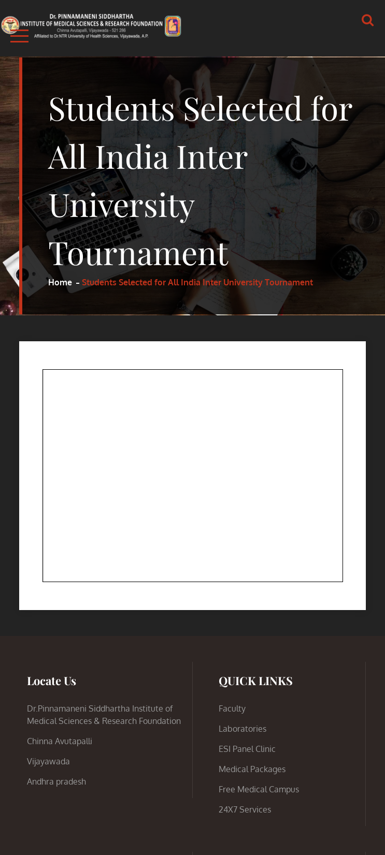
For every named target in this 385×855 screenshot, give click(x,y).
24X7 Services (245, 809)
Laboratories (242, 728)
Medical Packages (252, 769)
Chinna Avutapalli (59, 741)
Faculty (232, 708)
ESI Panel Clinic (247, 749)
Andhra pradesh (56, 781)
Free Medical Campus (259, 789)
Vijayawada (48, 761)
